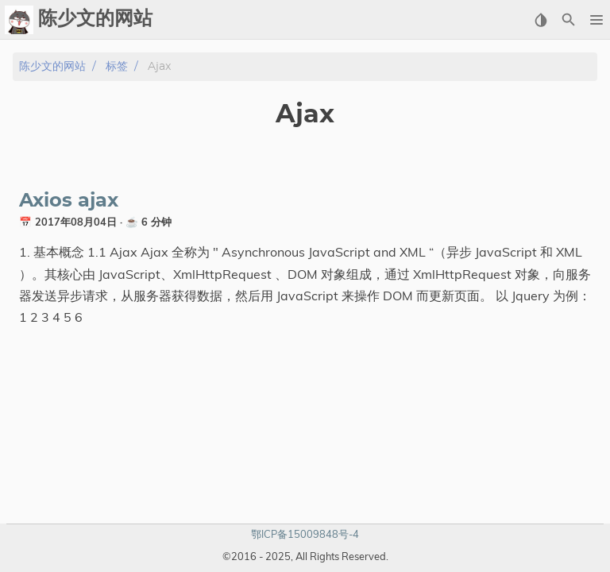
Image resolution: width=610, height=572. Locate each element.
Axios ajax (68, 201)
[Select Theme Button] (540, 20)
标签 (117, 66)
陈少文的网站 (52, 66)
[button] (596, 20)
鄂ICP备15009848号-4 (305, 534)
